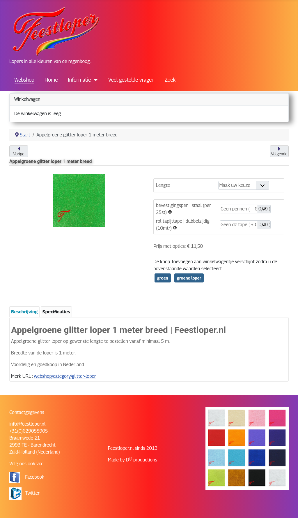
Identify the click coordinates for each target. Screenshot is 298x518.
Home (51, 80)
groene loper (189, 277)
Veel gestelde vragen (131, 80)
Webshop (24, 80)
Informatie (79, 80)
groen (162, 277)
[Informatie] (94, 80)
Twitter (32, 493)
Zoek (170, 80)
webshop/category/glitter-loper (65, 376)
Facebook (34, 477)
